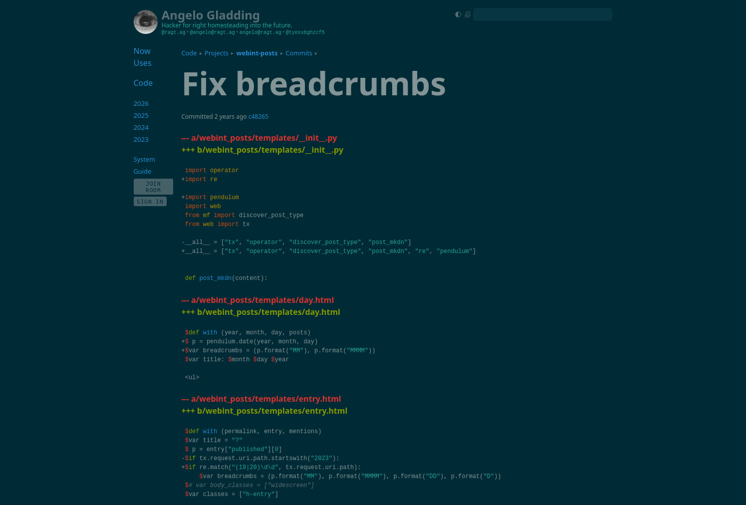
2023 (141, 139)
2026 (141, 103)
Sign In (150, 201)
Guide (143, 171)
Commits (298, 52)
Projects (217, 52)
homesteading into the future (249, 25)
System (144, 159)
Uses (143, 62)
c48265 (258, 116)
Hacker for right (184, 25)
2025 (141, 115)
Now (142, 50)
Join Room (153, 186)
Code (189, 52)
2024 (141, 127)
